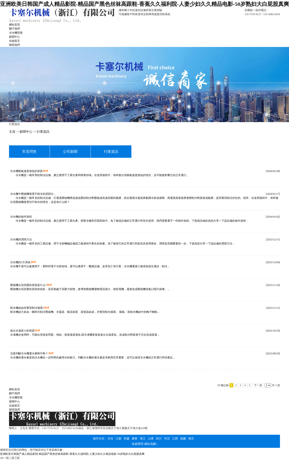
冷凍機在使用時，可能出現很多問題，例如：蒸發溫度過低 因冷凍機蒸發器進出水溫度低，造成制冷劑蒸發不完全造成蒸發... (84, 334)
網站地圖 (150, 444)
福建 (183, 438)
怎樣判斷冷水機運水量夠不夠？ (29, 353)
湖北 (191, 438)
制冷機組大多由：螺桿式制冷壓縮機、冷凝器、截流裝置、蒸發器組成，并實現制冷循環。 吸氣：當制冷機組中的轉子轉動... (84, 312)
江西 (175, 438)
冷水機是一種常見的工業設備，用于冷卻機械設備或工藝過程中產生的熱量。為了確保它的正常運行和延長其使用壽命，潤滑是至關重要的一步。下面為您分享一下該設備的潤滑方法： (122, 243)
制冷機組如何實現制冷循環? (27, 307)
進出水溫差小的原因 (22, 330)
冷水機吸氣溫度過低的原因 (26, 171)
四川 (159, 438)
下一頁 (258, 385)
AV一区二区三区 (10, 458)
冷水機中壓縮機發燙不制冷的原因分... (33, 193)
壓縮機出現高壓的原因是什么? (28, 285)
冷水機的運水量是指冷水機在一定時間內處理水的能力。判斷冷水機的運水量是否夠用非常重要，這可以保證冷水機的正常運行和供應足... (92, 357)
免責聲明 (137, 444)
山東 (151, 438)
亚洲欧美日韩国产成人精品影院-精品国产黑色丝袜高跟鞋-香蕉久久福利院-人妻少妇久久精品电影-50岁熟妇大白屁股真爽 (144, 4)
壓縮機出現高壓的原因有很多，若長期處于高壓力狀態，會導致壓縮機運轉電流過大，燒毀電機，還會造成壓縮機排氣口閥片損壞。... (89, 289)
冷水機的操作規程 (21, 216)
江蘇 (118, 438)
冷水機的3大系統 (20, 262)
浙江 (143, 438)
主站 (110, 438)
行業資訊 (43, 131)
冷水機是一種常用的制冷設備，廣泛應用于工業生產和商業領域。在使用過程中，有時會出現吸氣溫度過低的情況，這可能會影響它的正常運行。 (99, 175)
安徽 (126, 438)
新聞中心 (26, 131)
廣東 (135, 438)
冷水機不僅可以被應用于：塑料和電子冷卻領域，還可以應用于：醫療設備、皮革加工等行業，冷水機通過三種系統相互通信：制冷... (89, 266)
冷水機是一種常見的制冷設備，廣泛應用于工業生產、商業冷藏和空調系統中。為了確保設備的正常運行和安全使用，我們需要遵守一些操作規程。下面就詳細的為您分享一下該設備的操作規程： (129, 220)
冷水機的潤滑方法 (21, 239)
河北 (167, 438)
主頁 (12, 131)
